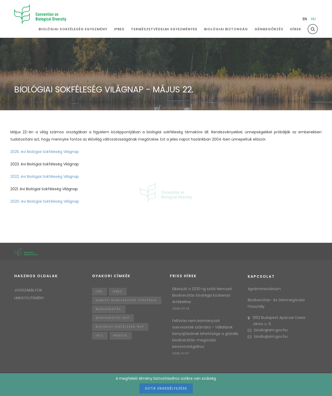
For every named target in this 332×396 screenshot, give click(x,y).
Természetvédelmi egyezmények (164, 29)
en (305, 18)
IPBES (119, 29)
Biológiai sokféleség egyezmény (73, 29)
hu (313, 18)
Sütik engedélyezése (166, 388)
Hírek (295, 29)
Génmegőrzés (268, 29)
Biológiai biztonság (226, 29)
